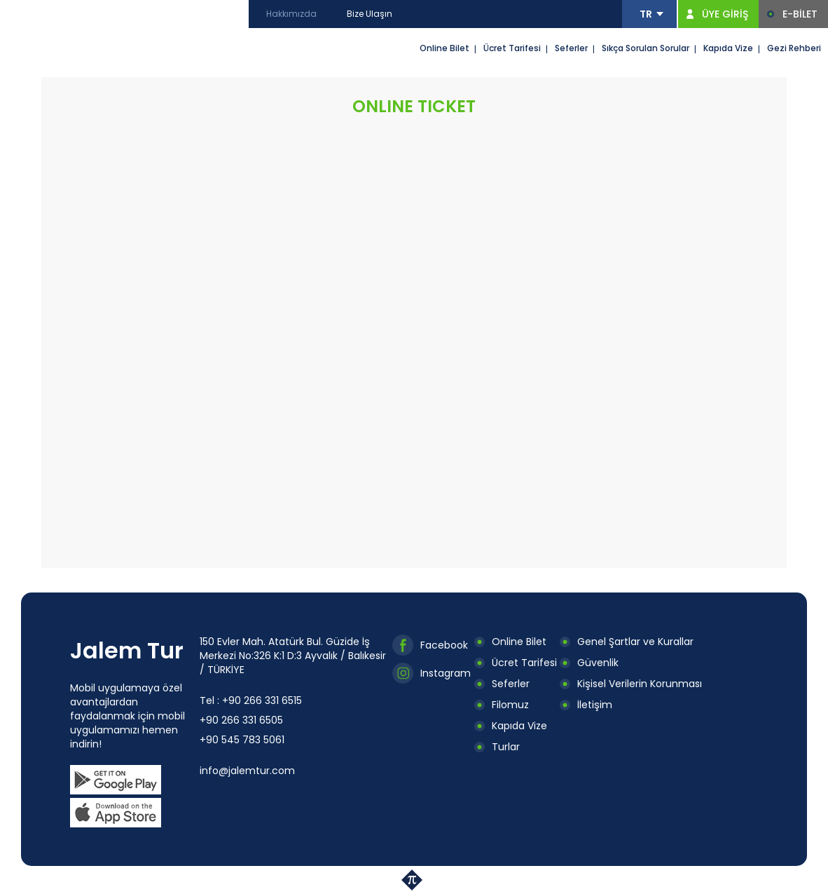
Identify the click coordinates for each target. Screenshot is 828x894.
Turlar (506, 747)
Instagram (445, 673)
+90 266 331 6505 (241, 720)
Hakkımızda (291, 14)
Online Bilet (444, 48)
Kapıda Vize (728, 48)
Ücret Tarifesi (512, 48)
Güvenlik (598, 663)
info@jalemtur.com (247, 771)
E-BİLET (799, 14)
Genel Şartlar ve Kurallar (635, 642)
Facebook (444, 645)
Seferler (571, 48)
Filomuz (510, 705)
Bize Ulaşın (369, 14)
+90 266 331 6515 (262, 700)
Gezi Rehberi (794, 48)
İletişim (594, 705)
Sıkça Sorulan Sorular (645, 48)
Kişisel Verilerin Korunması (639, 684)
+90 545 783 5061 (242, 740)
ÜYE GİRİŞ (725, 14)
